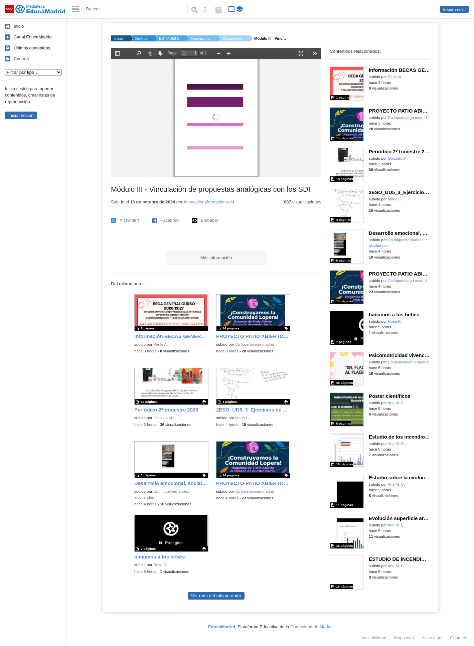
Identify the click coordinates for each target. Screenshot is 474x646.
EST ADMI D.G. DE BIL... (169, 38)
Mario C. (242, 418)
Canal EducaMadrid (32, 36)
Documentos (232, 38)
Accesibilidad (373, 637)
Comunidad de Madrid (311, 626)
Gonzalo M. (163, 418)
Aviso (432, 637)
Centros (21, 58)
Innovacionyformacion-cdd (209, 201)
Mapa (404, 637)
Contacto (458, 637)
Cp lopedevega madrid (254, 344)
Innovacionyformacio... (201, 38)
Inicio (19, 26)
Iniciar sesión (454, 9)
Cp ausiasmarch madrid (408, 362)
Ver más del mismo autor (216, 595)
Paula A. (160, 344)
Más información (216, 257)
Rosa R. (160, 565)
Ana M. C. (396, 403)
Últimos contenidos (32, 47)
